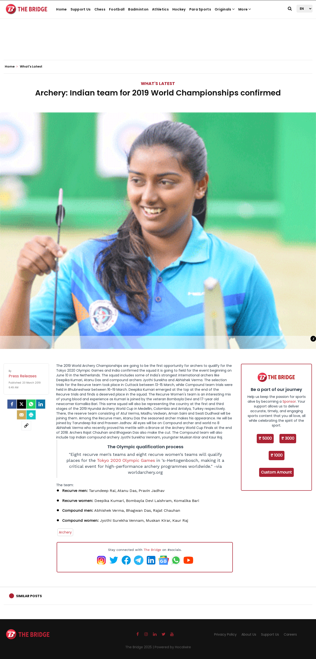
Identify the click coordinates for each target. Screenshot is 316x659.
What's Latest (158, 83)
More (244, 9)
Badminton (138, 9)
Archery (65, 532)
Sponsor (289, 401)
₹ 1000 (277, 455)
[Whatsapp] (31, 404)
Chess (100, 9)
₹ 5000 (265, 438)
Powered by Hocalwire (173, 647)
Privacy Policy (225, 634)
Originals (225, 9)
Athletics (160, 9)
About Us (248, 634)
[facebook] (12, 404)
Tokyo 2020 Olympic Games (126, 460)
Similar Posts (29, 596)
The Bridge (152, 550)
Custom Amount (276, 472)
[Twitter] (21, 404)
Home (61, 9)
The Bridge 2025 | (140, 647)
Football (117, 9)
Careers (290, 634)
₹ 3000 (287, 438)
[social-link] (26, 425)
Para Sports (200, 9)
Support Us (81, 9)
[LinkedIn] (40, 404)
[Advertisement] (158, 45)
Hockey (179, 9)
